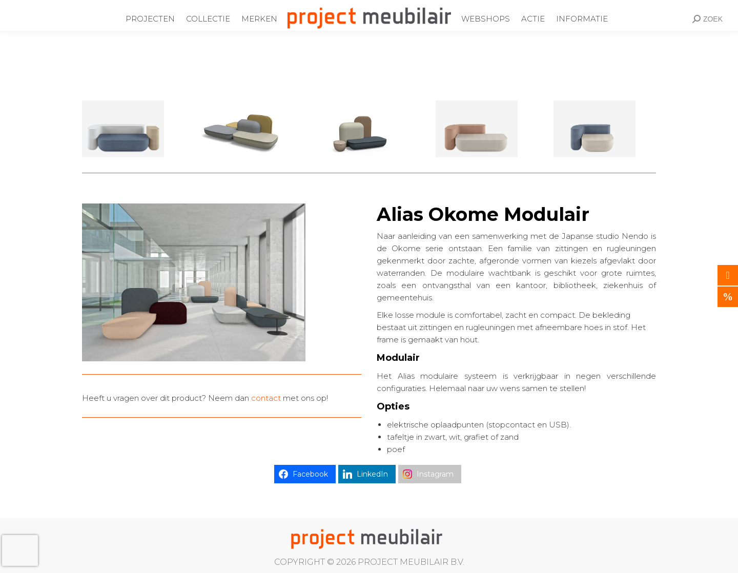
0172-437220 (218, 6)
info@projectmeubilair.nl (303, 6)
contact (266, 398)
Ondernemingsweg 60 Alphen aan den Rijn (101, 6)
